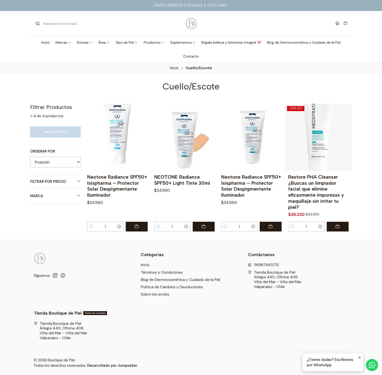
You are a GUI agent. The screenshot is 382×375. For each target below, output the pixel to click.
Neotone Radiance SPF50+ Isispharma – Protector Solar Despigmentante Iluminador (117, 186)
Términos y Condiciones (162, 272)
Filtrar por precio (55, 181)
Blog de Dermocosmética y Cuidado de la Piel (180, 279)
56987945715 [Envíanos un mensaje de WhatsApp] (263, 264)
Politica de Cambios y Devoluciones (172, 286)
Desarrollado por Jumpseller (112, 365)
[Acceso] (337, 23)
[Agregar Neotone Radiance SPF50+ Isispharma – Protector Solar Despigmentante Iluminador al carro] (137, 226)
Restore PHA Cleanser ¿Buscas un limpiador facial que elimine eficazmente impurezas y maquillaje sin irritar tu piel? (316, 192)
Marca (55, 195)
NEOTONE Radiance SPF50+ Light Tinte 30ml (182, 180)
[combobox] (84, 24)
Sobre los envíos (155, 294)
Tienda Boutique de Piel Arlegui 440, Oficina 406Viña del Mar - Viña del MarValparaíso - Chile (275, 279)
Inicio (174, 68)
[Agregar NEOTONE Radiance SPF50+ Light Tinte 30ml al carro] (204, 226)
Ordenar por (42, 151)
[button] (63, 42)
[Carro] (345, 24)
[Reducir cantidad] (91, 226)
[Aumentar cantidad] (119, 226)
